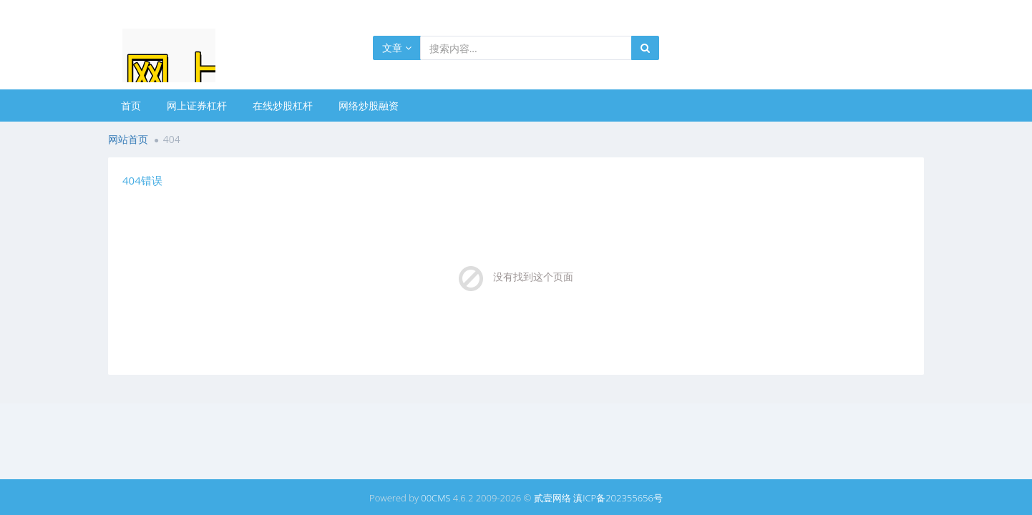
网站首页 (128, 139)
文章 (397, 47)
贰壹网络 (552, 497)
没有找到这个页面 (533, 276)
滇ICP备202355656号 (618, 497)
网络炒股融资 (369, 105)
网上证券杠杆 (197, 105)
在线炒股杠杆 (283, 105)
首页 (131, 105)
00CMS (435, 497)
